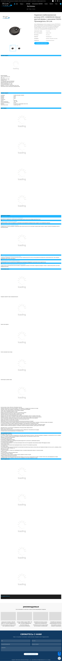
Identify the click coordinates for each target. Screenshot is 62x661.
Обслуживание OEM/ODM (37, 3)
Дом (17, 3)
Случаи (46, 3)
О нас (56, 3)
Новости (51, 3)
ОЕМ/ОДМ (28, 3)
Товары (21, 3)
